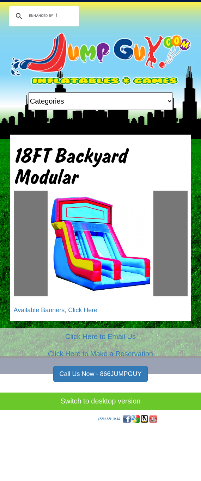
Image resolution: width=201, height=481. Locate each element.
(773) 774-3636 (109, 419)
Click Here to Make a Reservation (100, 354)
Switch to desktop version (101, 401)
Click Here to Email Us (100, 336)
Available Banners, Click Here (56, 310)
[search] (43, 15)
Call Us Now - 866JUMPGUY (100, 373)
